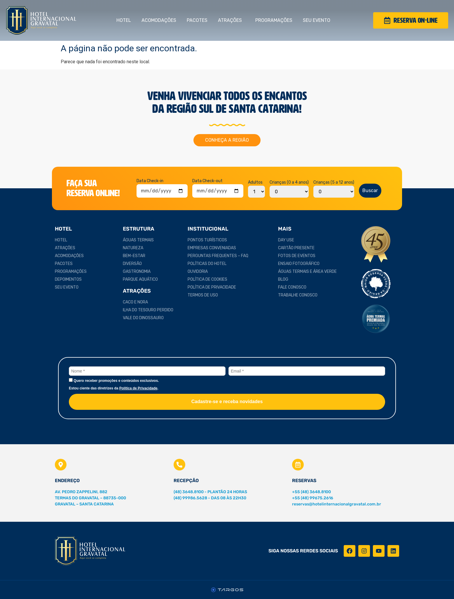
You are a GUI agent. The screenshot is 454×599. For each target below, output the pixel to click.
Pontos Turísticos (207, 240)
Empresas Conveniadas (212, 247)
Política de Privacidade (212, 287)
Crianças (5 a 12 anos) (333, 182)
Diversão (132, 263)
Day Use (286, 240)
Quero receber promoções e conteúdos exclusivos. (114, 380)
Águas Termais (138, 240)
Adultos (255, 182)
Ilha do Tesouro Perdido (148, 310)
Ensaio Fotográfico (298, 263)
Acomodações (159, 20)
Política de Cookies (207, 279)
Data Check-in (150, 181)
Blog (283, 279)
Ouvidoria (198, 271)
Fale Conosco (292, 287)
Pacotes (197, 20)
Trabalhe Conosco (297, 295)
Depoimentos (68, 279)
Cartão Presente (296, 247)
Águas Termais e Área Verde (307, 271)
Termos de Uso (203, 295)
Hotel (123, 20)
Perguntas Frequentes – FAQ (218, 255)
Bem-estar (134, 255)
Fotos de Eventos (296, 255)
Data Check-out (207, 181)
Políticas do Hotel (207, 263)
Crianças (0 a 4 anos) (289, 182)
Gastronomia (137, 271)
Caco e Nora (135, 302)
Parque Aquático (140, 279)
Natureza (133, 247)
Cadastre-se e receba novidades (227, 401)
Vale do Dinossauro (143, 317)
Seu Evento (318, 20)
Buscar (370, 190)
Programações (273, 20)
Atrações (231, 20)
